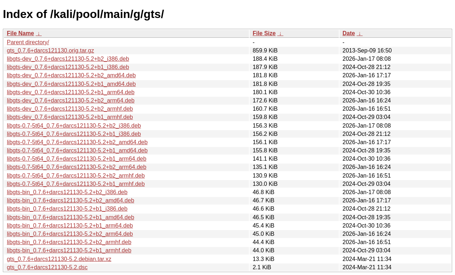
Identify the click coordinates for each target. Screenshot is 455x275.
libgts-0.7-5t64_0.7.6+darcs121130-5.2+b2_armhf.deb (76, 176)
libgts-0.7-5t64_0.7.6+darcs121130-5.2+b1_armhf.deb (76, 184)
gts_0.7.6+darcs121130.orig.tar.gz (50, 50)
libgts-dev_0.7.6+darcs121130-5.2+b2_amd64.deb (71, 75)
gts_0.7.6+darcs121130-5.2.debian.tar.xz (59, 259)
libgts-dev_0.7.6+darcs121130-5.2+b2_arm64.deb (71, 100)
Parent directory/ (28, 42)
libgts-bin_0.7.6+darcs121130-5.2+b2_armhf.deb (69, 242)
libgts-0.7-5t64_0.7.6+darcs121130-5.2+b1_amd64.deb (77, 150)
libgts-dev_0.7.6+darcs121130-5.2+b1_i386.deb (68, 67)
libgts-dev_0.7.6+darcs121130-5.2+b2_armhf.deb (70, 109)
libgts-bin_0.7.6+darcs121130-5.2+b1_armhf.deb (69, 250)
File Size (264, 33)
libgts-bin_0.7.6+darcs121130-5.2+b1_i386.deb (67, 209)
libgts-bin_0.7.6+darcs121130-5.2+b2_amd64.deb (70, 200)
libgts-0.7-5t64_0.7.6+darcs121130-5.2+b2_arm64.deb (76, 167)
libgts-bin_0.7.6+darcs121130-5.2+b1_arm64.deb (70, 226)
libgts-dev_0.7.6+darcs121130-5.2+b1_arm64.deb (71, 92)
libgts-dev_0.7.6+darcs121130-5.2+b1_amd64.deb (71, 84)
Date (348, 33)
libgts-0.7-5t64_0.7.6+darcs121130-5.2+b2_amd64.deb (77, 142)
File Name (20, 33)
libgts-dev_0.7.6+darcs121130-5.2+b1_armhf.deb (70, 117)
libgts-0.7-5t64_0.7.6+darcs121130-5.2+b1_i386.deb (74, 134)
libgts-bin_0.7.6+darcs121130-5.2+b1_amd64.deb (70, 217)
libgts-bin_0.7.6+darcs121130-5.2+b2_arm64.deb (70, 234)
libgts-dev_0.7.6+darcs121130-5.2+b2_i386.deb (68, 59)
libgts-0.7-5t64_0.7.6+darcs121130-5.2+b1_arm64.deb (76, 159)
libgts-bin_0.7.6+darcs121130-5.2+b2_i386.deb (67, 192)
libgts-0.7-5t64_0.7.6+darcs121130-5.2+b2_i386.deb (74, 126)
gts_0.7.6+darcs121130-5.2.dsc (47, 267)
